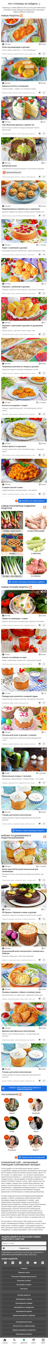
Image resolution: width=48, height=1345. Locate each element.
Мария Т (36, 1150)
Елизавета (12, 1150)
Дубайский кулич (9, 166)
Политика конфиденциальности (24, 1276)
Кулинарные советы (24, 1299)
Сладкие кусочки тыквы (12, 487)
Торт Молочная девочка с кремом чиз (18, 125)
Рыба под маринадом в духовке (16, 47)
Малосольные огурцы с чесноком (16, 776)
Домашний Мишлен (12, 172)
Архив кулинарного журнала (24, 1315)
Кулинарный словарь (24, 1303)
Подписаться (16, 1248)
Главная (24, 1268)
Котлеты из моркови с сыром (14, 405)
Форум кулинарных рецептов (23, 1330)
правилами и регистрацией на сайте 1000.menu (19, 1254)
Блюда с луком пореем (12, 576)
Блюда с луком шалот (12, 531)
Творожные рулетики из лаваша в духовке (20, 366)
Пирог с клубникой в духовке (14, 248)
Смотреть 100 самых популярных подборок (26, 582)
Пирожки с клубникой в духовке (16, 287)
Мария (11, 1113)
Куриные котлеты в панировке (15, 86)
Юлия (12, 1131)
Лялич (36, 1131)
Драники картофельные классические (18, 1031)
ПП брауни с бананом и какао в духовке (19, 912)
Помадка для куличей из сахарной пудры (20, 696)
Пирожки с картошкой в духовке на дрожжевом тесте (22, 327)
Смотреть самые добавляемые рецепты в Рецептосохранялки (21, 1088)
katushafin (36, 1113)
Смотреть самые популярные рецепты (28, 830)
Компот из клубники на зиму (14, 657)
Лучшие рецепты (24, 1295)
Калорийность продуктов (24, 1307)
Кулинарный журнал (24, 1311)
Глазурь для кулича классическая (16, 815)
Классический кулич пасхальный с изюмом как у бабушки (23, 952)
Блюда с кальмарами (36, 531)
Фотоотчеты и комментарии (24, 1326)
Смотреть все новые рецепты (32, 501)
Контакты (24, 1289)
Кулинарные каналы (24, 1334)
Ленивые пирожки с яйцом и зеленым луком (21, 992)
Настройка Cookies (24, 1284)
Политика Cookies (24, 1280)
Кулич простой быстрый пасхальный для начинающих (20, 870)
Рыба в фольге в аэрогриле (14, 446)
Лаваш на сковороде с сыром (15, 618)
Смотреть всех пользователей (31, 1157)
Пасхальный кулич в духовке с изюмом (19, 735)
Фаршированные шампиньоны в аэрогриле (21, 209)
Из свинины (36, 576)
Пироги (12, 553)
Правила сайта (24, 1272)
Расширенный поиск (24, 1322)
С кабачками (36, 553)
